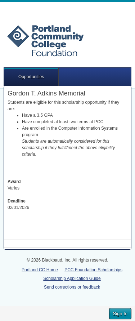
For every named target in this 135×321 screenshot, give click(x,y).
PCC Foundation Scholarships (93, 269)
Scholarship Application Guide (71, 278)
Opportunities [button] (31, 76)
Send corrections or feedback (72, 287)
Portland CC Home (40, 269)
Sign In (120, 313)
